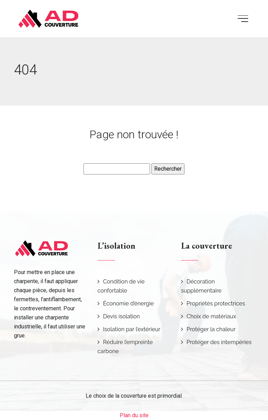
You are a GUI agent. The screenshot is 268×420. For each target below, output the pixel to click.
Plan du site (134, 415)
